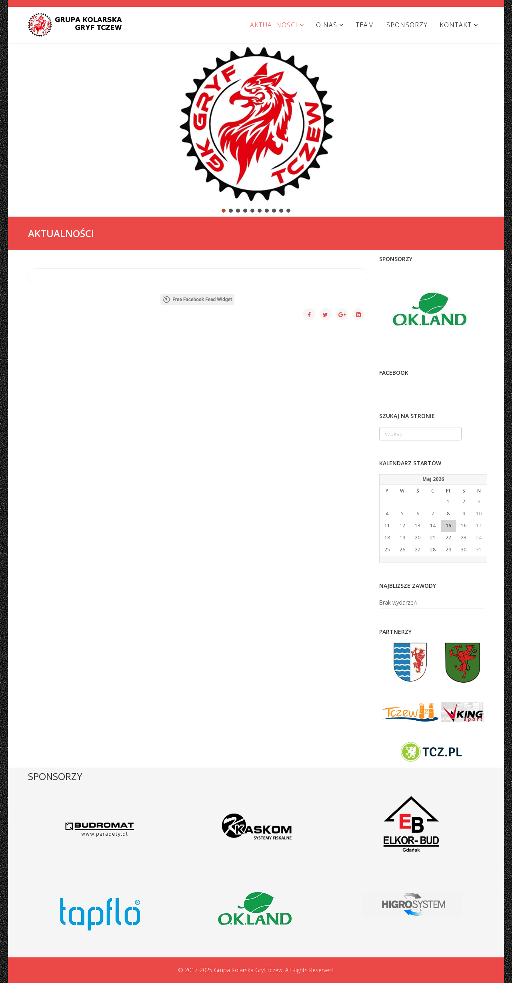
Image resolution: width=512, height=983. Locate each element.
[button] (20, 123)
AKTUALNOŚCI (274, 24)
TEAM (365, 24)
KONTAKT (456, 24)
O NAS (326, 24)
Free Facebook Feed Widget (197, 299)
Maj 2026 (433, 479)
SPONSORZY (407, 24)
